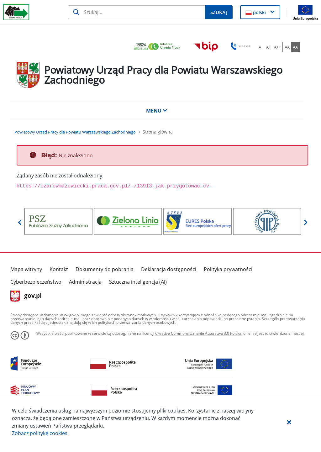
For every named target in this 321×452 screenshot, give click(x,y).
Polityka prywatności (228, 269)
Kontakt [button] (239, 46)
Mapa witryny (26, 269)
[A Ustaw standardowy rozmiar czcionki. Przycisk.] (260, 47)
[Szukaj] (136, 12)
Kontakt (59, 269)
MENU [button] (156, 110)
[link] (159, 46)
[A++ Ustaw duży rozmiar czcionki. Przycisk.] (277, 47)
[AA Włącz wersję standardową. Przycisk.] (286, 47)
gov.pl (26, 296)
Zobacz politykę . (40, 433)
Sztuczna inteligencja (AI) (138, 281)
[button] (289, 421)
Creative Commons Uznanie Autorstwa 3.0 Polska (198, 333)
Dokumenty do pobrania (105, 269)
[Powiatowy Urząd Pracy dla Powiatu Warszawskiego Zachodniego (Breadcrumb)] (75, 132)
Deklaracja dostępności (168, 269)
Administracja (85, 281)
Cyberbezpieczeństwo (35, 281)
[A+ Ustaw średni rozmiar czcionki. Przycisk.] (268, 47)
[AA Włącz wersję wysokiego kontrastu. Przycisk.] (295, 47)
